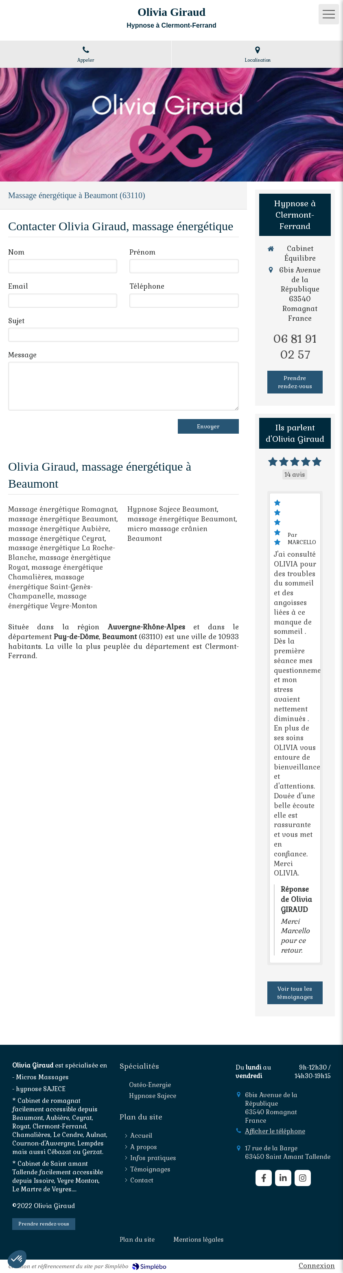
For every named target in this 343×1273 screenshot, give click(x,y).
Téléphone (146, 286)
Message (22, 354)
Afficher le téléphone (275, 1131)
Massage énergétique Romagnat (62, 509)
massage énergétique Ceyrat (56, 538)
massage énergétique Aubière (58, 528)
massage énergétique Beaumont (62, 518)
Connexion (317, 1265)
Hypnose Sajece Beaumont (172, 509)
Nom (16, 252)
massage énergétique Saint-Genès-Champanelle (50, 587)
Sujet (16, 320)
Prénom (142, 252)
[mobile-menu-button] (329, 14)
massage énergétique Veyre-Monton (52, 601)
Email (18, 286)
